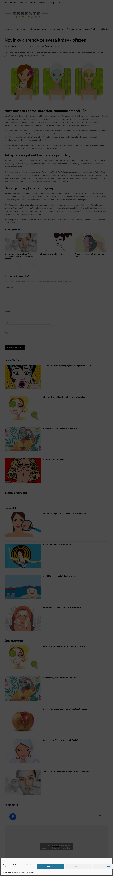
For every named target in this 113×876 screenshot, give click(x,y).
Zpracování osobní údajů (27, 872)
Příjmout (50, 866)
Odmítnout (78, 866)
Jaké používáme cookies (10, 872)
